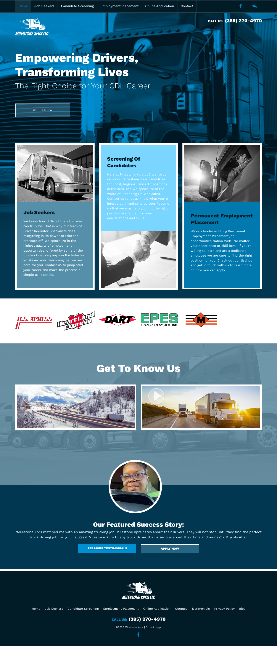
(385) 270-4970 (243, 20)
